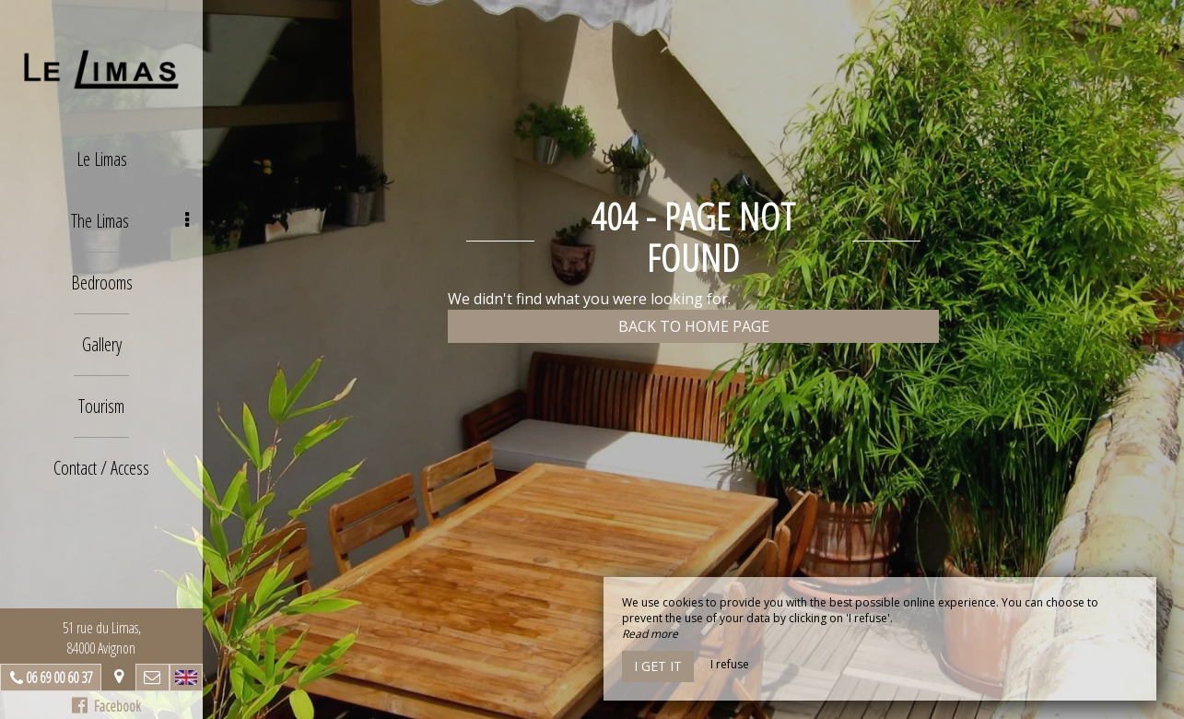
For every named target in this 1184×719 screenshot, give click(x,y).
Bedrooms (102, 282)
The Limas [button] (130, 220)
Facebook (106, 706)
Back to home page (693, 326)
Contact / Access (101, 467)
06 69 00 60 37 (59, 677)
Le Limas (101, 159)
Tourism (101, 406)
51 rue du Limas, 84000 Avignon (102, 638)
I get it (658, 666)
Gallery (102, 344)
